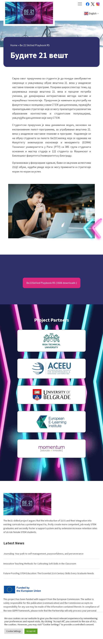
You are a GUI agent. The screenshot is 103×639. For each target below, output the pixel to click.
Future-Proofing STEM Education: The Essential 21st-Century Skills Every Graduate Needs (48, 573)
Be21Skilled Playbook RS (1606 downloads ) (51, 283)
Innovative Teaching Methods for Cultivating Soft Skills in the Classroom (39, 563)
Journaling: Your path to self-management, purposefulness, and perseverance (43, 553)
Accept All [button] (31, 631)
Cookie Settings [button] (13, 631)
